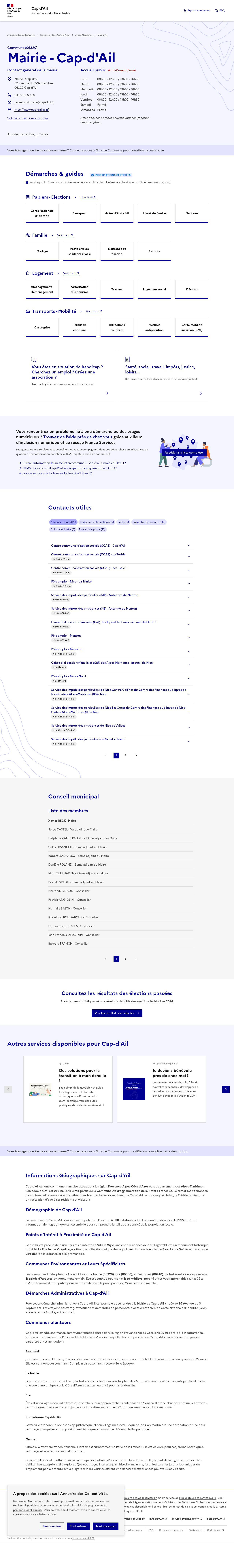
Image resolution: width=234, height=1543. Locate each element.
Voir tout (86, 197)
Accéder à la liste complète (184, 452)
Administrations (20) (63, 522)
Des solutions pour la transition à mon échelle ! (82, 1075)
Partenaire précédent (8, 1089)
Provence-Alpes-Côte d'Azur (55, 35)
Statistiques (195, 1530)
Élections (192, 213)
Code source (214, 1530)
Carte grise (42, 327)
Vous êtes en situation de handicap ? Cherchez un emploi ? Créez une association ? (67, 372)
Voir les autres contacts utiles (27, 118)
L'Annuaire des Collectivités (136, 1498)
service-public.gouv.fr (185, 1519)
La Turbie (41, 134)
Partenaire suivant (226, 1089)
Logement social (154, 289)
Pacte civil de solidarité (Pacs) (79, 251)
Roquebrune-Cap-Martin (43, 1417)
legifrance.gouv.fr (130, 1519)
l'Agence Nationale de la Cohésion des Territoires (164, 1502)
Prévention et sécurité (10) (149, 522)
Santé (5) (123, 522)
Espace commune (199, 10)
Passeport (79, 213)
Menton (31, 1439)
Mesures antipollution (154, 327)
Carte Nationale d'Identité (42, 213)
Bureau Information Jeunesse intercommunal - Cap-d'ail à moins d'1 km (72, 463)
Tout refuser (78, 1526)
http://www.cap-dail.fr (29, 109)
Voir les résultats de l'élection (115, 1013)
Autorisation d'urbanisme (79, 289)
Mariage (42, 251)
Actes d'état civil (117, 213)
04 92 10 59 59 (24, 95)
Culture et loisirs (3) (63, 529)
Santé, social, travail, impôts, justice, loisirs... (160, 369)
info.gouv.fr (156, 1519)
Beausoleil (32, 1351)
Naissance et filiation (117, 251)
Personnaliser (52, 1526)
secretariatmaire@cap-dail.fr (34, 102)
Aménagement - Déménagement (42, 289)
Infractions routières (117, 327)
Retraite (154, 251)
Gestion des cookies (131, 1530)
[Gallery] (117, 1089)
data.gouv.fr (214, 1519)
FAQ (221, 10)
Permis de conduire (79, 327)
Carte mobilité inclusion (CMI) (191, 327)
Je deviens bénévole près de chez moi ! (172, 1073)
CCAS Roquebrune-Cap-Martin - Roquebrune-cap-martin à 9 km (68, 468)
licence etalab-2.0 (81, 1538)
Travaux (117, 289)
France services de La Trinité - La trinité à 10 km (55, 473)
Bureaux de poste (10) (92, 529)
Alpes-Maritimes (83, 35)
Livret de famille (154, 213)
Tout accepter (106, 1526)
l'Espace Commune (108, 150)
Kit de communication (171, 1530)
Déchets (192, 289)
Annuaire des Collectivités (21, 35)
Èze (31, 134)
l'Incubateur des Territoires (196, 1498)
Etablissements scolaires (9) (97, 522)
